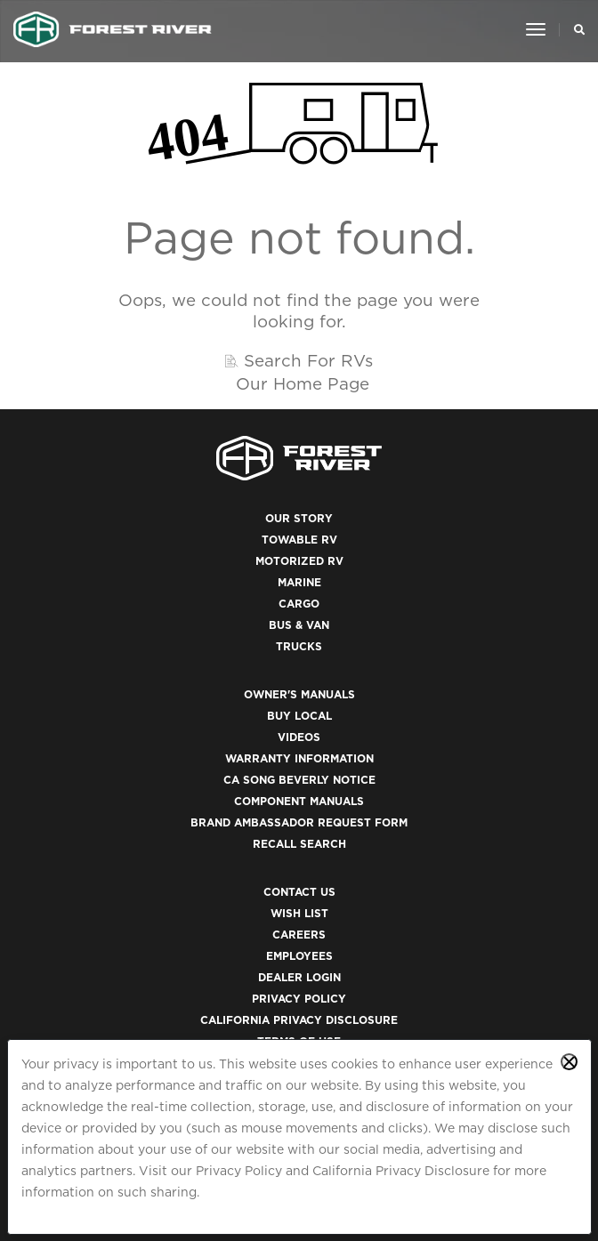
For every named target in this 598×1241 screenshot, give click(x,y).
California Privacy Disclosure (400, 1171)
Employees (299, 955)
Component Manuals (299, 801)
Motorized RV (299, 560)
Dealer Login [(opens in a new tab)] (299, 977)
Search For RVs (308, 360)
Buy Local (299, 715)
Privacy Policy (239, 1171)
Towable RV (299, 539)
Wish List (299, 913)
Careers (299, 934)
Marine (299, 582)
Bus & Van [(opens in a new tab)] (299, 625)
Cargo (299, 603)
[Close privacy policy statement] (569, 1061)
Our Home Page (302, 383)
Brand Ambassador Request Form (299, 822)
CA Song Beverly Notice (299, 779)
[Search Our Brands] (574, 29)
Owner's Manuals (299, 694)
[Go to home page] (112, 29)
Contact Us (299, 891)
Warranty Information (299, 758)
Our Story (299, 518)
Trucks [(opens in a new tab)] (299, 646)
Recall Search (299, 843)
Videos (299, 737)
